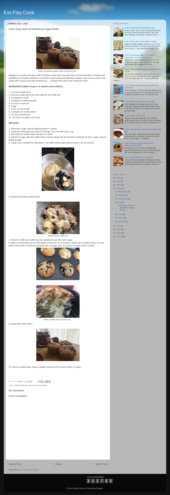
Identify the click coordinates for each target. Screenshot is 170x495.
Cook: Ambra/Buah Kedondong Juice (139, 28)
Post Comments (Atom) (29, 470)
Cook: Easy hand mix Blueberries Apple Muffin (126, 207)
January (121, 221)
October (121, 195)
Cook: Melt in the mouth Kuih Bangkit (140, 102)
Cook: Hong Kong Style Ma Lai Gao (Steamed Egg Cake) (139, 144)
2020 (118, 181)
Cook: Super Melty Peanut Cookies (139, 157)
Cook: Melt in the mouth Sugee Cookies (141, 41)
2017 (118, 226)
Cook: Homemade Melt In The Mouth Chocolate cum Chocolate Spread (139, 56)
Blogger (99, 488)
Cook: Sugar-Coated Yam (135, 116)
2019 (118, 185)
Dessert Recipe (21, 385)
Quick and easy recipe (38, 385)
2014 (118, 237)
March (121, 218)
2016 (118, 229)
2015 (118, 233)
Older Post (101, 464)
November (122, 192)
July (120, 202)
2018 (118, 189)
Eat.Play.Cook (19, 12)
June (120, 214)
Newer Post (15, 464)
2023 (118, 178)
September (123, 199)
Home (58, 464)
